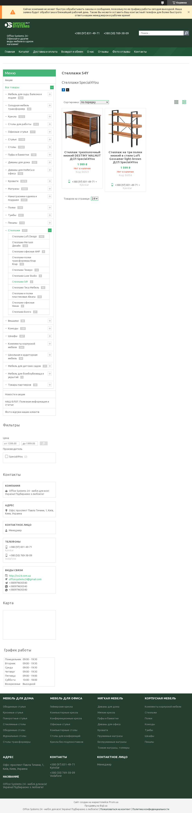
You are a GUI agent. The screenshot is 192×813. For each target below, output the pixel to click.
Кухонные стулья (13, 712)
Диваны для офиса (109, 724)
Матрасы (13, 188)
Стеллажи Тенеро (22, 270)
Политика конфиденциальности (150, 809)
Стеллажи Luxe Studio (24, 276)
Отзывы (103, 51)
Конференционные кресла (66, 718)
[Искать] (186, 33)
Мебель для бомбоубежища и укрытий (26, 375)
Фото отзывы (121, 51)
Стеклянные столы (14, 724)
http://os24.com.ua (20, 575)
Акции (9, 80)
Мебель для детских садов (24, 366)
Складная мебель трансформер (18, 107)
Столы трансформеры (17, 741)
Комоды (13, 328)
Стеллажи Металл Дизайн (22, 244)
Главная (10, 51)
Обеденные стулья (14, 706)
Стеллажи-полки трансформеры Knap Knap (24, 260)
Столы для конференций (65, 736)
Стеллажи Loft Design (24, 236)
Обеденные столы (14, 730)
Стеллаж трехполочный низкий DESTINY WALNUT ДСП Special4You (82, 155)
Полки (11, 207)
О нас (90, 51)
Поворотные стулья (15, 718)
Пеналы (12, 222)
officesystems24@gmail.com (25, 579)
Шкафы (12, 336)
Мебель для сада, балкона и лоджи (25, 96)
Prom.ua (113, 802)
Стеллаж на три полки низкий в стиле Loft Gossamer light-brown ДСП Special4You (125, 157)
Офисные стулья (18, 131)
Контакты (140, 51)
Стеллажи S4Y (20, 281)
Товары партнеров (19, 384)
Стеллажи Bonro (21, 312)
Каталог (24, 51)
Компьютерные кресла (64, 712)
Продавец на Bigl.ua (96, 805)
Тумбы (12, 215)
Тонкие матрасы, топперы (114, 747)
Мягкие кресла (106, 712)
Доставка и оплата (45, 51)
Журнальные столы (14, 736)
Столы (12, 147)
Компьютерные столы (63, 730)
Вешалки (13, 320)
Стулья (12, 139)
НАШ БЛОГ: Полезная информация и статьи (27, 403)
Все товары (12, 87)
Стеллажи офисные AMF (26, 251)
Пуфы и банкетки (18, 154)
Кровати (13, 181)
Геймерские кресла (61, 706)
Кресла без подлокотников (66, 741)
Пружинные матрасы (110, 736)
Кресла (12, 116)
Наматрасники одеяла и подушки (22, 198)
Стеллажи (14, 230)
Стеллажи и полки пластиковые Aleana (23, 295)
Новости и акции (15, 394)
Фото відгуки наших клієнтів (22, 412)
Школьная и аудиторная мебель (22, 356)
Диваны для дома (19, 162)
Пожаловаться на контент (115, 809)
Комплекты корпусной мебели (21, 345)
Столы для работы (19, 124)
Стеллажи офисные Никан (23, 304)
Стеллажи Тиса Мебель (25, 287)
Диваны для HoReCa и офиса (21, 171)
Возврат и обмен (72, 51)
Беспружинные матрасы (112, 741)
